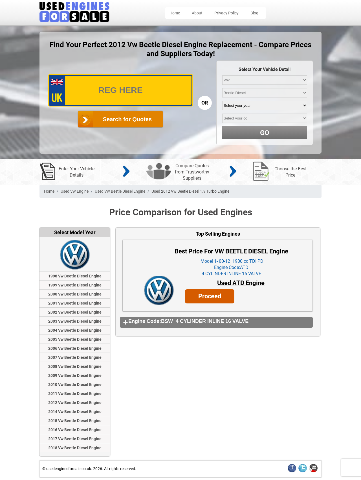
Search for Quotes (127, 119)
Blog (254, 13)
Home (175, 13)
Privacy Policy (226, 13)
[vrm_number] (120, 90)
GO (264, 133)
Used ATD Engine (241, 282)
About (197, 13)
